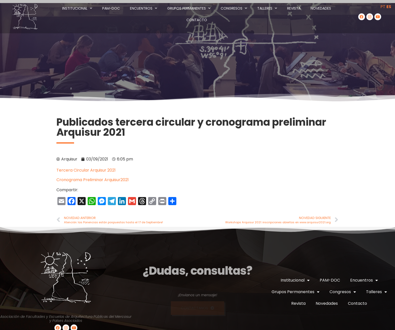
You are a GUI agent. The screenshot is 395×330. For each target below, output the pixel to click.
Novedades (321, 8)
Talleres (267, 8)
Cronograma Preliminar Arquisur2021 (92, 180)
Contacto (196, 19)
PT (382, 7)
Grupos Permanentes (189, 8)
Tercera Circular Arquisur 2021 (86, 170)
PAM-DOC (111, 8)
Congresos (234, 8)
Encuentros (143, 8)
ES (388, 7)
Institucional (77, 8)
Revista (294, 8)
